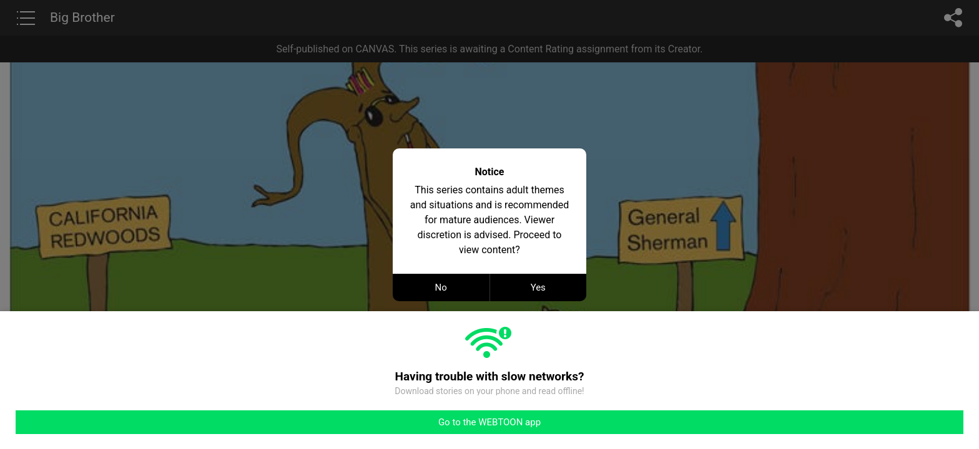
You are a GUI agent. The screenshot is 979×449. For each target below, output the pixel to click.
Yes (538, 287)
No (441, 287)
